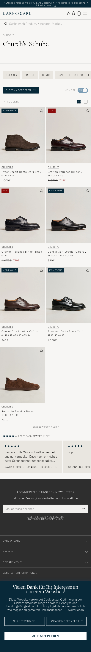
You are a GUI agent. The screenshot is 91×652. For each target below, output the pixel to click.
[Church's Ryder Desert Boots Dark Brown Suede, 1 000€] (22, 144)
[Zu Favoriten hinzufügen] (41, 111)
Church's (8, 35)
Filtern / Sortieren (21, 90)
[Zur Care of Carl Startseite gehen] (17, 13)
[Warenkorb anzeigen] (79, 13)
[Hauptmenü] (85, 13)
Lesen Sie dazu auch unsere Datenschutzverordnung (45, 518)
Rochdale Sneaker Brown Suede (17, 412)
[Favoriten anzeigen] (73, 13)
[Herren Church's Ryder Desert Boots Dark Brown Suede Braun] (22, 135)
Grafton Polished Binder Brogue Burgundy (64, 172)
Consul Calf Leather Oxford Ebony (19, 332)
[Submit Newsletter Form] (83, 509)
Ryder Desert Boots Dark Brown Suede (22, 172)
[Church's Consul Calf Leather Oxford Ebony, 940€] (22, 304)
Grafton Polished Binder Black (21, 251)
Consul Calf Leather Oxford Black (66, 252)
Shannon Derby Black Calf (65, 331)
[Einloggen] (68, 13)
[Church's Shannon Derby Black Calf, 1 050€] (68, 304)
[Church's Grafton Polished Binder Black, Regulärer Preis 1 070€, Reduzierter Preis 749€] (22, 224)
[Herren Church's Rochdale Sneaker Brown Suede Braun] (22, 375)
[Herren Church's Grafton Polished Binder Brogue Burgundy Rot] (68, 135)
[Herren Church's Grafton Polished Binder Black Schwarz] (22, 215)
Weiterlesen (76, 609)
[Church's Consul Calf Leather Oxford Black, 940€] (68, 224)
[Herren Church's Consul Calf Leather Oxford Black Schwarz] (68, 215)
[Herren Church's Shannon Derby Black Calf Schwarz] (68, 295)
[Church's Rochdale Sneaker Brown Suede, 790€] (22, 384)
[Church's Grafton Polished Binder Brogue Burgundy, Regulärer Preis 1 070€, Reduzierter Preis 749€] (68, 144)
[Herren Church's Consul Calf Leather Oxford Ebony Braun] (22, 295)
